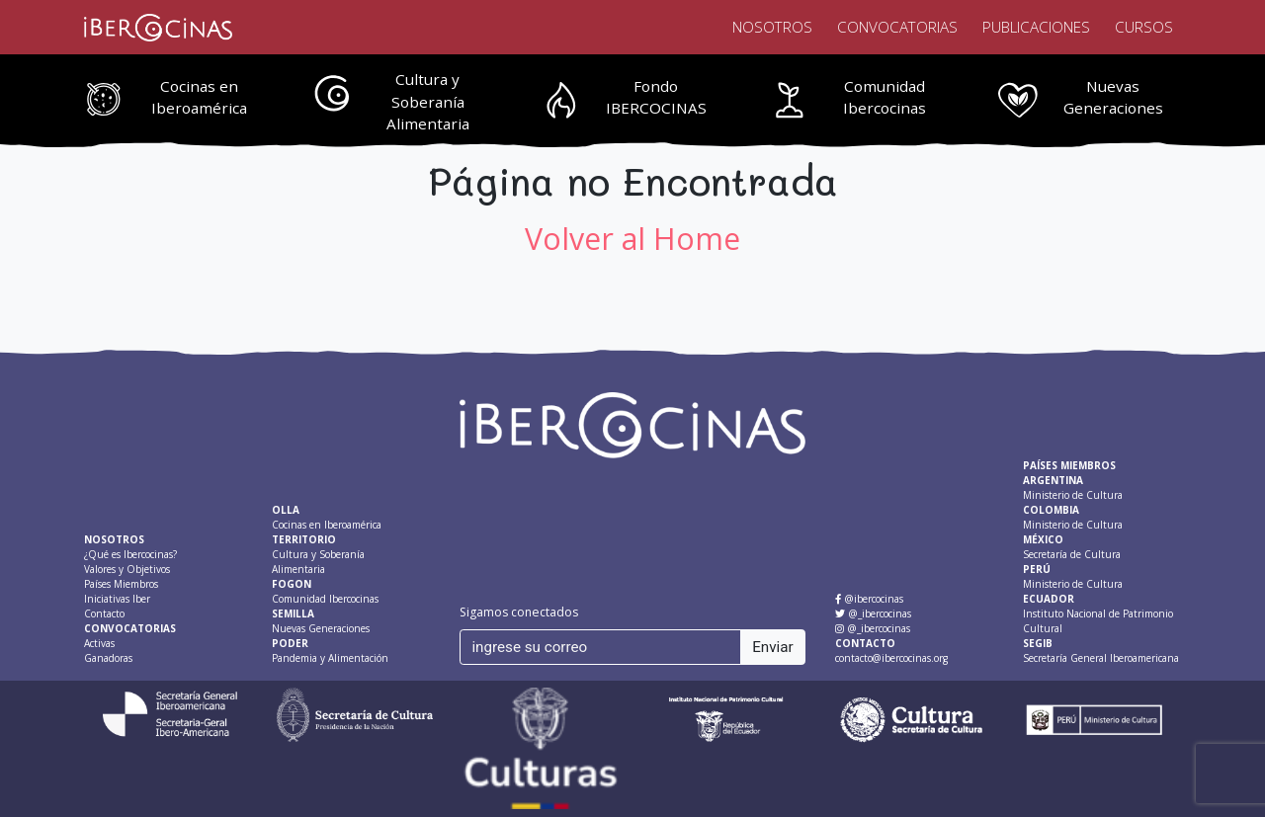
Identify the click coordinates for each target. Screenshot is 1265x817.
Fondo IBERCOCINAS (656, 97)
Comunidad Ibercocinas (884, 97)
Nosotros (772, 27)
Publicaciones (1036, 27)
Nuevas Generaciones (1113, 97)
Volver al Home (632, 238)
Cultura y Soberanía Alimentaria (427, 101)
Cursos (1144, 27)
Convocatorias (897, 27)
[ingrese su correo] (600, 647)
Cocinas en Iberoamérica (199, 97)
